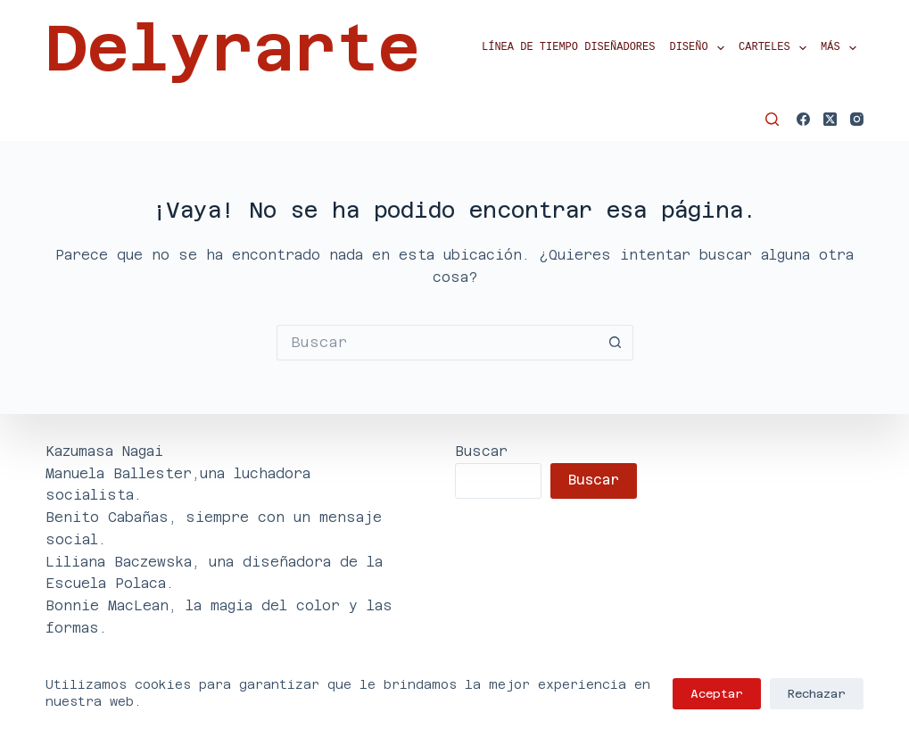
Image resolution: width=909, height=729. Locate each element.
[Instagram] (857, 119)
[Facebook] (803, 119)
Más (842, 48)
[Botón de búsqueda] (615, 342)
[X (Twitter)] (830, 119)
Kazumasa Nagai (104, 451)
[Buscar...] (437, 342)
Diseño (700, 48)
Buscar (481, 451)
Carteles (776, 48)
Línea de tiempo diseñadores (568, 47)
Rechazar (817, 693)
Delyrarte (232, 48)
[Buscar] (772, 119)
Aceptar (716, 693)
